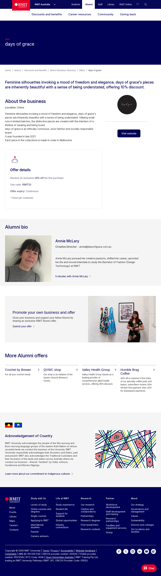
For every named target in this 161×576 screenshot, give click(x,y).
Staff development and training (115, 512)
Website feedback (85, 550)
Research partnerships (112, 519)
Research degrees (90, 520)
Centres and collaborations (88, 510)
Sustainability (137, 520)
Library (13, 516)
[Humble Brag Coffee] (138, 371)
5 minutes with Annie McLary (73, 276)
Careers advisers (40, 536)
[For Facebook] (118, 551)
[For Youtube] (146, 551)
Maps (12, 521)
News (12, 507)
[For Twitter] (125, 551)
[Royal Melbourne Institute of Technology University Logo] (21, 5)
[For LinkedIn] (139, 551)
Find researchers (89, 524)
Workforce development (113, 506)
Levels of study (39, 504)
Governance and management (139, 510)
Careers (13, 525)
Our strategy (137, 504)
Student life (62, 509)
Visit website (128, 133)
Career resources (79, 14)
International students (37, 526)
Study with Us (38, 498)
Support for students (62, 514)
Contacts (14, 529)
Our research (87, 504)
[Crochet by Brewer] (23, 370)
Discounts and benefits (47, 14)
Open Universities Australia (60, 557)
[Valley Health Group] (100, 370)
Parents (35, 531)
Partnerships (87, 516)
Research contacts (90, 529)
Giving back (128, 14)
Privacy (55, 550)
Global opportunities (66, 520)
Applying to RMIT (40, 520)
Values (134, 516)
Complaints (11, 554)
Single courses (38, 516)
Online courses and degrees (41, 510)
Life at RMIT (62, 498)
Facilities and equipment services (116, 526)
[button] (146, 4)
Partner (110, 498)
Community (106, 14)
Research (86, 498)
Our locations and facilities (140, 530)
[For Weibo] (153, 551)
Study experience (65, 504)
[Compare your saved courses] (139, 4)
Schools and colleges (142, 524)
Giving (109, 532)
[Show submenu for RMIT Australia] (53, 4)
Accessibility (67, 550)
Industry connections (62, 526)
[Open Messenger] (149, 568)
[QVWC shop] (61, 370)
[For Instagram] (132, 551)
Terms (46, 550)
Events (12, 512)
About (134, 498)
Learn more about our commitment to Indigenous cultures (39, 473)
